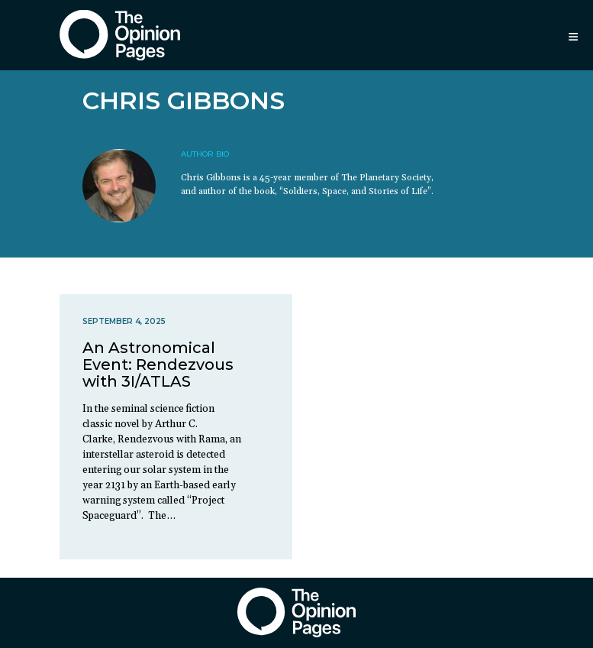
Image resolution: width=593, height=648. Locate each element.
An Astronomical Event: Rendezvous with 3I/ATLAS (158, 364)
